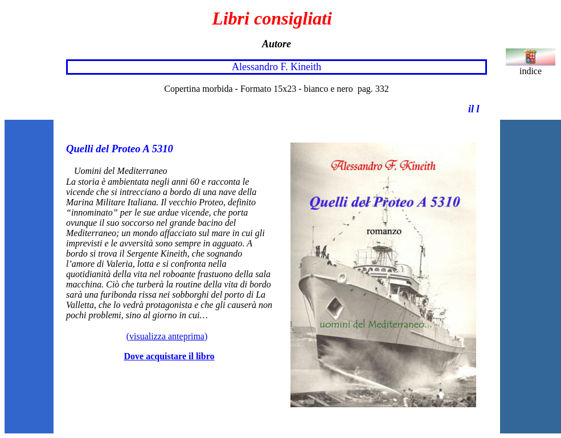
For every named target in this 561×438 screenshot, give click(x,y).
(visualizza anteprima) (167, 336)
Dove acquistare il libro (169, 356)
